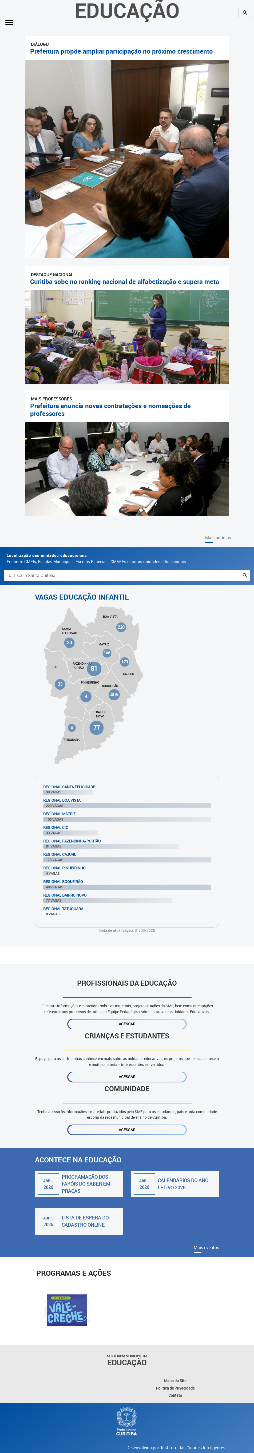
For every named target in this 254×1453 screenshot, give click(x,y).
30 (69, 643)
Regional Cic (55, 827)
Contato (175, 1395)
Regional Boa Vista (62, 800)
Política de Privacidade (175, 1388)
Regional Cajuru (59, 854)
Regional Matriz (59, 813)
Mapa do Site (175, 1380)
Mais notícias (218, 538)
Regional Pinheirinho (64, 867)
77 (96, 727)
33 (60, 684)
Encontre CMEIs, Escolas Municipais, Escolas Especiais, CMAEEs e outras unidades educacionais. (97, 558)
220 (121, 627)
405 (114, 694)
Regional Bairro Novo (65, 895)
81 (94, 668)
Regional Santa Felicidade (69, 786)
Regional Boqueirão (63, 881)
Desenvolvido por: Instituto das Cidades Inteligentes (175, 1448)
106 (107, 653)
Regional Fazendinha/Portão (72, 841)
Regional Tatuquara (63, 908)
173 (124, 661)
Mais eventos (206, 1247)
